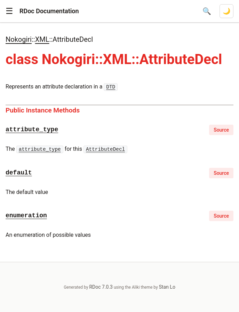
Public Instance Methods (43, 110)
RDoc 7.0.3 (101, 287)
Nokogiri (19, 39)
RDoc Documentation (49, 11)
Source (221, 130)
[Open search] (207, 11)
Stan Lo (167, 287)
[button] (9, 11)
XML (42, 39)
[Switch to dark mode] (226, 11)
